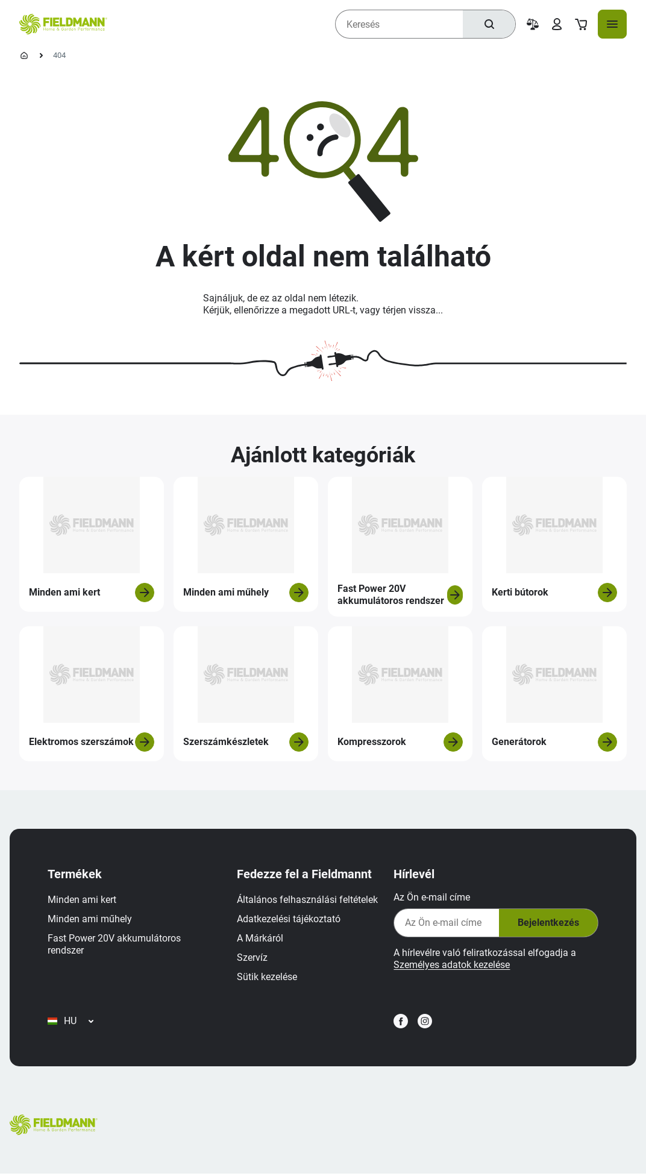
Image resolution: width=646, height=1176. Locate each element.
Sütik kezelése (267, 977)
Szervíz (252, 958)
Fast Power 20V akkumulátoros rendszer (114, 945)
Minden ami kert (82, 900)
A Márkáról (260, 939)
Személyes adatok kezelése (451, 965)
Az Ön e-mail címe (431, 898)
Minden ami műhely (90, 919)
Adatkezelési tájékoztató (289, 919)
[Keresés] (488, 24)
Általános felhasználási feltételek (307, 900)
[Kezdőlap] (24, 55)
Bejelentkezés (547, 923)
